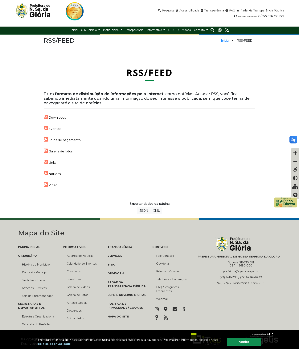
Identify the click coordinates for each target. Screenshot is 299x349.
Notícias (52, 173)
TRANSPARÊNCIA (120, 247)
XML (156, 210)
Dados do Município (35, 272)
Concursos (74, 271)
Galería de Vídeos (78, 287)
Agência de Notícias (80, 255)
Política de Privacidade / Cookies (125, 305)
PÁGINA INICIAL (29, 247)
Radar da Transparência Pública (127, 284)
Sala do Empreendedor (37, 296)
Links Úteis (74, 279)
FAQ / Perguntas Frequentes (167, 289)
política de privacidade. (54, 344)
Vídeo (51, 184)
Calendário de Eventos (82, 263)
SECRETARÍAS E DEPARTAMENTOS (31, 305)
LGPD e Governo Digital (127, 295)
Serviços (115, 255)
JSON (144, 210)
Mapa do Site (118, 316)
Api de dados (75, 318)
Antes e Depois (77, 302)
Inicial (225, 40)
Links (50, 162)
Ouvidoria (116, 273)
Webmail (162, 299)
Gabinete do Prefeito (36, 324)
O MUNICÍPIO (27, 255)
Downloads (55, 116)
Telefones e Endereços (171, 279)
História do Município (36, 264)
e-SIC (111, 264)
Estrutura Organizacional (38, 316)
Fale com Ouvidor (168, 271)
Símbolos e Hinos (33, 280)
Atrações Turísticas (34, 288)
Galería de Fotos (77, 295)
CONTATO (160, 247)
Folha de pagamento (62, 139)
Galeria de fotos (58, 150)
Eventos (52, 128)
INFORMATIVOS (74, 247)
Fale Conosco (165, 255)
